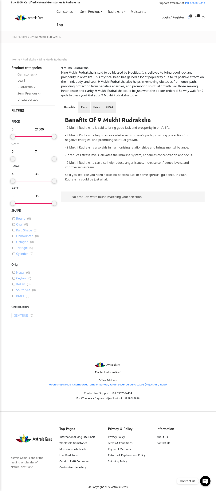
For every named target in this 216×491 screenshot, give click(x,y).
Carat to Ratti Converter (74, 461)
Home (14, 37)
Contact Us (163, 443)
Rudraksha (115, 12)
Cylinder (22, 254)
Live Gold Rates (68, 455)
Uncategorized (28, 99)
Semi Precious (90, 12)
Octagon (22, 242)
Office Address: (108, 380)
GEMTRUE (21, 316)
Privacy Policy (116, 437)
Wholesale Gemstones (73, 443)
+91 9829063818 (129, 398)
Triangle (22, 248)
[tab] (69, 107)
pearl (21, 80)
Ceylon (21, 278)
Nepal (20, 273)
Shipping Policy (117, 461)
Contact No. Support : (98, 393)
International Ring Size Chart (77, 437)
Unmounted (24, 236)
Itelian (20, 284)
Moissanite (138, 12)
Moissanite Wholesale (73, 449)
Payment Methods (119, 449)
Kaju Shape (24, 230)
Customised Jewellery (72, 467)
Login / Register (173, 17)
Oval (19, 224)
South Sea (23, 290)
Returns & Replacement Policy (127, 455)
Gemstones (65, 12)
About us (162, 437)
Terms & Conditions (120, 443)
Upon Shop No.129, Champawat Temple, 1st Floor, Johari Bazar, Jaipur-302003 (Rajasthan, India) (108, 384)
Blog (60, 24)
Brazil (20, 296)
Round (21, 219)
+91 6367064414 (195, 3)
